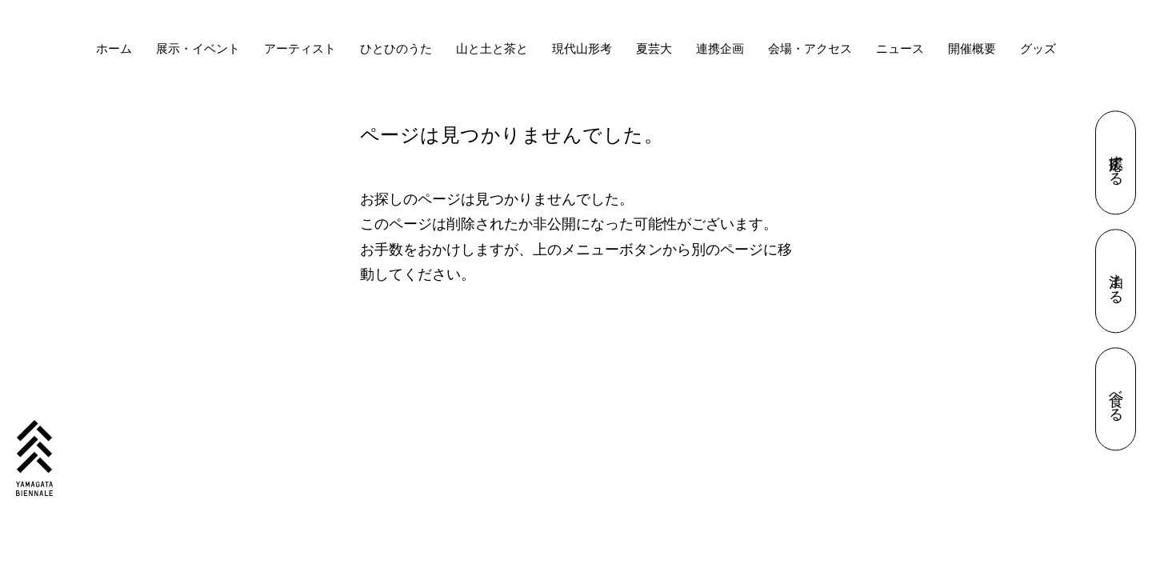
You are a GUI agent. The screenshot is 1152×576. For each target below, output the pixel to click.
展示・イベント (198, 48)
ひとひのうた (396, 48)
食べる (1116, 399)
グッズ (1038, 48)
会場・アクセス (810, 48)
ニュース (900, 48)
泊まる (1116, 281)
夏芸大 (654, 48)
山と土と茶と (492, 48)
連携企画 (720, 48)
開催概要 (972, 48)
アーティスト (300, 48)
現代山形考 (582, 48)
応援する (1116, 162)
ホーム (114, 48)
